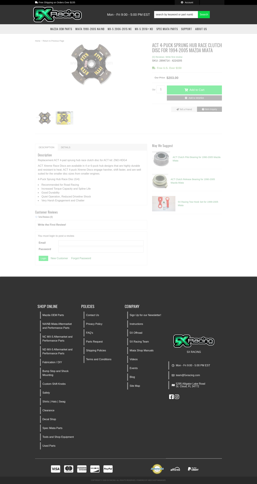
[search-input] (176, 14)
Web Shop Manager (157, 480)
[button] (182, 14)
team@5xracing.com (188, 375)
